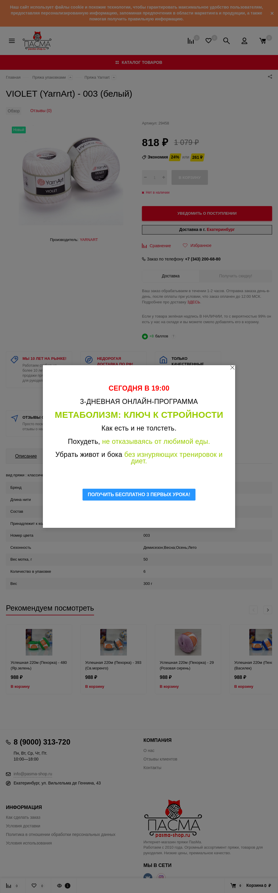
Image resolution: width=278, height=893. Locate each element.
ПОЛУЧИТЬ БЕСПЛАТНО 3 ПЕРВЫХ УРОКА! (139, 494)
